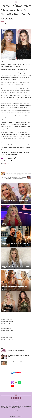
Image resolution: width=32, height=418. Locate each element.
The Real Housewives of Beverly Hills (7, 321)
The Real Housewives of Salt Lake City (7, 339)
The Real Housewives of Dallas (6, 323)
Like (2, 160)
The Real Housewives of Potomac (6, 337)
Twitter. (15, 158)
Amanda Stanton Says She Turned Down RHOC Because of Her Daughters (16, 266)
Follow (2, 157)
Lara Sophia (7, 23)
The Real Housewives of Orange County (7, 335)
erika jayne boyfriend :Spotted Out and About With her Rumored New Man (19, 362)
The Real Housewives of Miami (6, 328)
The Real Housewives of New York (6, 332)
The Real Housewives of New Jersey (7, 330)
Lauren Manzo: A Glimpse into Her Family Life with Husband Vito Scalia (18, 356)
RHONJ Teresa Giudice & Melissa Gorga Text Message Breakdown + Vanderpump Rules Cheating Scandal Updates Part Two (19, 350)
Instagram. (15, 157)
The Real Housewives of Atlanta (6, 319)
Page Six (7, 163)
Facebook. (14, 160)
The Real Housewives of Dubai (6, 326)
